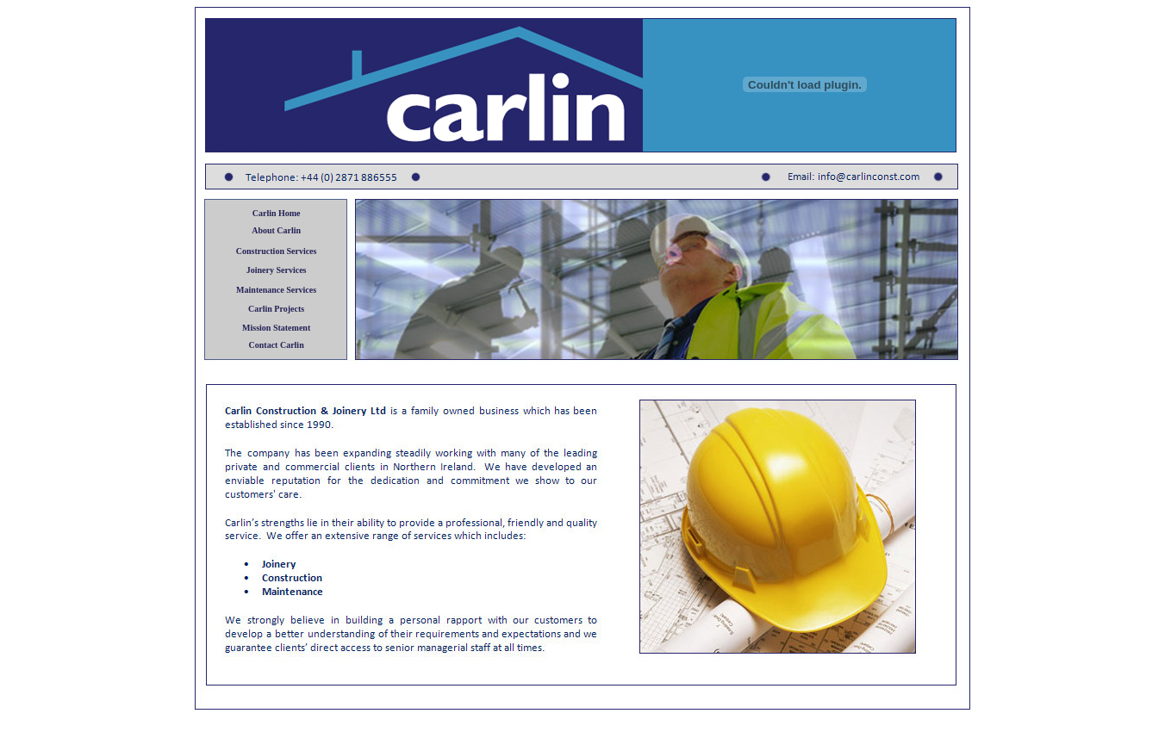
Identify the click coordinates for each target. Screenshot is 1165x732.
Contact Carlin (276, 345)
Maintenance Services (276, 290)
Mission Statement (276, 327)
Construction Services (276, 251)
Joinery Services (276, 270)
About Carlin (276, 230)
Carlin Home (276, 213)
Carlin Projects (276, 308)
